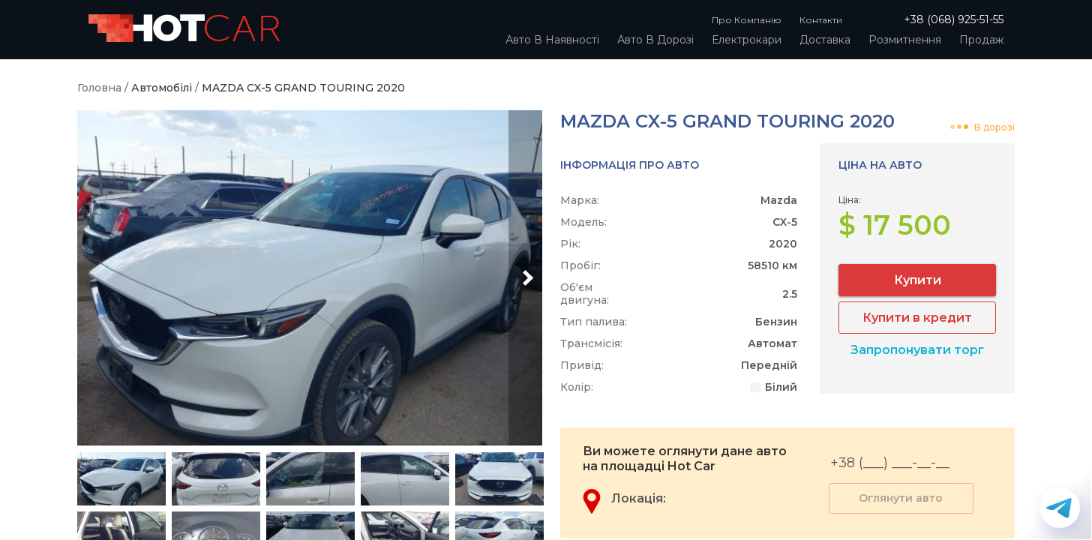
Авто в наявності (552, 39)
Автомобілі (161, 88)
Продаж (981, 39)
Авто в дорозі (655, 39)
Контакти (821, 20)
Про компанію (747, 20)
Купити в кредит (917, 317)
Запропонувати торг (917, 350)
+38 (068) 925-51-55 (954, 19)
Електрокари (747, 39)
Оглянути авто (901, 498)
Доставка (825, 39)
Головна (99, 88)
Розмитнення (904, 39)
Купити (917, 280)
